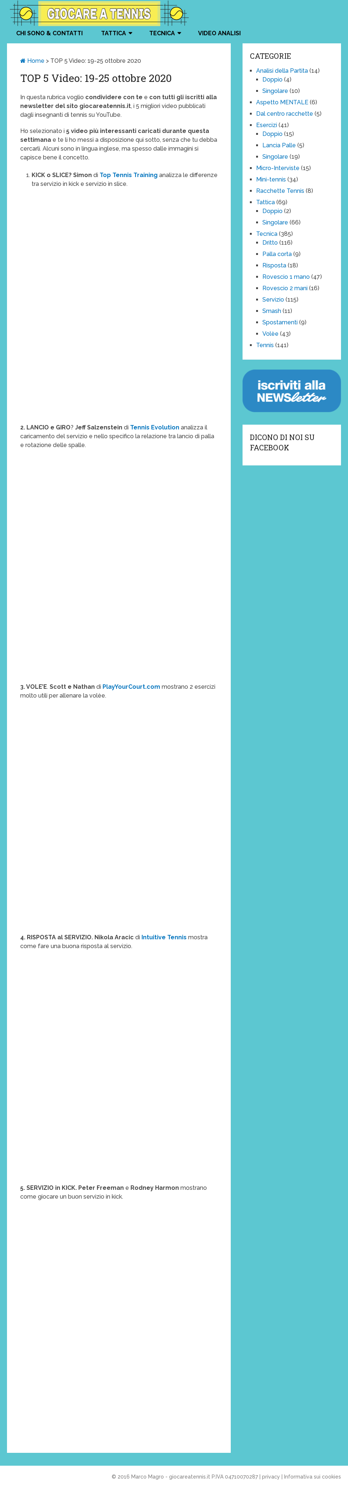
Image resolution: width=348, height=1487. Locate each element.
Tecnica (162, 33)
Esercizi (266, 125)
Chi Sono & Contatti (49, 33)
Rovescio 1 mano (286, 276)
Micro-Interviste (277, 168)
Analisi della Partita (282, 70)
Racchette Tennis (280, 190)
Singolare (275, 90)
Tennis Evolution (154, 427)
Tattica (113, 33)
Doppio (272, 79)
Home (32, 60)
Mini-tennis (271, 179)
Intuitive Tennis (164, 937)
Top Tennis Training (129, 175)
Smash (271, 310)
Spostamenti (280, 322)
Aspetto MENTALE (282, 102)
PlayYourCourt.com (131, 686)
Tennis (265, 345)
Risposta (274, 265)
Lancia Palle (279, 145)
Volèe (270, 333)
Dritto (270, 242)
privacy (271, 1477)
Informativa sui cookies (312, 1477)
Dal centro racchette (284, 113)
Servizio (273, 299)
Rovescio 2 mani (285, 288)
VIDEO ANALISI (219, 33)
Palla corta (277, 254)
